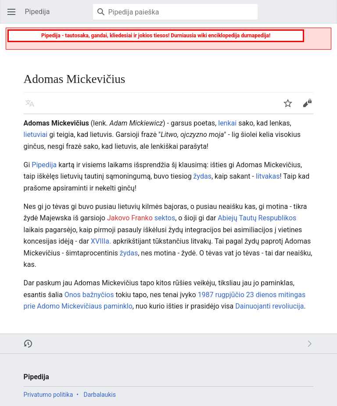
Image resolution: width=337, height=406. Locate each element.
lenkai (227, 123)
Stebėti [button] (290, 107)
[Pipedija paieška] (175, 12)
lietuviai (36, 134)
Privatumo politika (48, 394)
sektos (164, 218)
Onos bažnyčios (89, 295)
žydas (203, 176)
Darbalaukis (99, 394)
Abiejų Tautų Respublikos (257, 218)
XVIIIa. (101, 241)
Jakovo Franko (130, 218)
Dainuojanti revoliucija (269, 306)
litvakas (268, 176)
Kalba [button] (32, 107)
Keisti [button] (310, 107)
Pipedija (44, 165)
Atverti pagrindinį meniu (14, 16)
